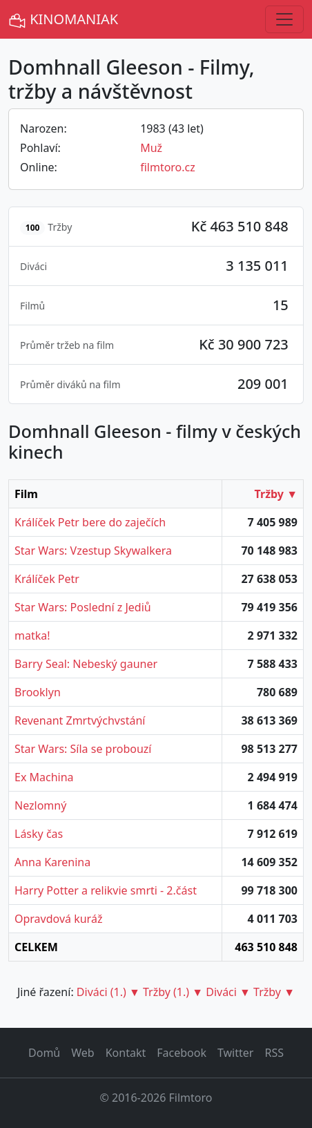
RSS (274, 1052)
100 (33, 227)
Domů (44, 1052)
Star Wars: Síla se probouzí (82, 748)
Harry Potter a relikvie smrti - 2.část (105, 890)
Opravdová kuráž (58, 918)
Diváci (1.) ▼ (108, 992)
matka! (32, 635)
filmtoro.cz (167, 167)
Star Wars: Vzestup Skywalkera (93, 550)
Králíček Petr (46, 578)
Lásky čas (38, 833)
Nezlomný (40, 805)
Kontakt (126, 1052)
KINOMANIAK (63, 20)
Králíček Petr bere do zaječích (90, 522)
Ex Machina (44, 777)
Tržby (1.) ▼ (173, 992)
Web (82, 1052)
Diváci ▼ (228, 992)
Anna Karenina (52, 862)
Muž (151, 147)
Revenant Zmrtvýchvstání (79, 720)
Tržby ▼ (276, 493)
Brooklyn (37, 692)
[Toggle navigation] (284, 19)
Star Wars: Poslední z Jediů (82, 607)
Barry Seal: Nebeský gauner (85, 663)
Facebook (181, 1052)
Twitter (235, 1052)
